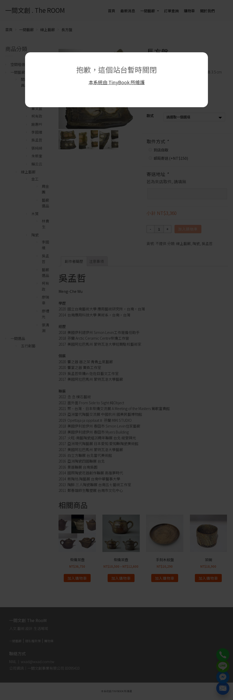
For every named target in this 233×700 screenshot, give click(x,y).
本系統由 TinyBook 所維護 (117, 82)
